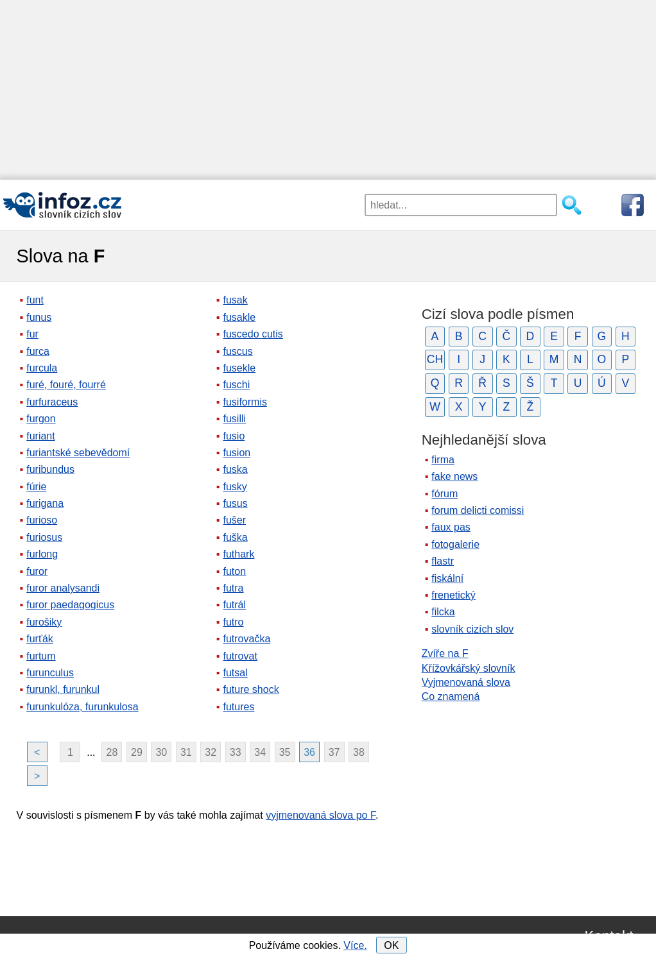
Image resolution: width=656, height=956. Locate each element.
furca (37, 351)
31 (186, 752)
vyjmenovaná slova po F (320, 815)
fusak (235, 299)
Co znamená (451, 696)
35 (285, 752)
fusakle (239, 317)
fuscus (237, 351)
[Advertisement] (328, 90)
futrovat (240, 656)
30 (161, 752)
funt (35, 299)
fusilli (234, 418)
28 (112, 752)
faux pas (450, 527)
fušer (234, 520)
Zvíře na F (445, 653)
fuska (235, 469)
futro (233, 622)
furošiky (44, 622)
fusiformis (244, 402)
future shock (251, 689)
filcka (442, 611)
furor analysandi (62, 588)
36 (309, 752)
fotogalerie (455, 544)
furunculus (50, 672)
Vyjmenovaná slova (466, 682)
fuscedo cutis (252, 334)
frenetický (453, 595)
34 (260, 752)
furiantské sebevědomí (78, 452)
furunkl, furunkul (62, 689)
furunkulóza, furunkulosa (82, 706)
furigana (45, 503)
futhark (238, 554)
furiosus (44, 537)
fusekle (239, 368)
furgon (40, 418)
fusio (234, 436)
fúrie (36, 486)
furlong (42, 554)
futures (238, 706)
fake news (454, 476)
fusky (234, 486)
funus (38, 317)
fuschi (236, 384)
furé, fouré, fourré (66, 384)
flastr (442, 561)
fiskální (447, 578)
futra (233, 588)
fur (32, 334)
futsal (235, 672)
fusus (235, 503)
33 (235, 752)
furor (36, 571)
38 (359, 752)
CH (435, 359)
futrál (234, 604)
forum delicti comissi (477, 510)
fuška (235, 537)
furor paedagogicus (70, 604)
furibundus (50, 469)
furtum (40, 656)
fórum (444, 493)
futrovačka (246, 638)
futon (234, 571)
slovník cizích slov (472, 629)
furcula (41, 368)
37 (334, 752)
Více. (355, 945)
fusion (236, 452)
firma (442, 459)
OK (391, 945)
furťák (39, 638)
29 (136, 752)
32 (210, 752)
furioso (41, 520)
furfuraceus (52, 402)
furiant (40, 436)
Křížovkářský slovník (468, 668)
